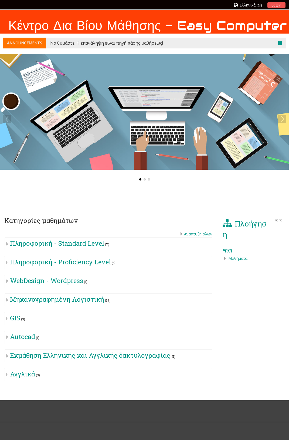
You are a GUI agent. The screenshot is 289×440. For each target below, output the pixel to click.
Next (282, 119)
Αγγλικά (22, 374)
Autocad (22, 336)
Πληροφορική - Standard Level (57, 243)
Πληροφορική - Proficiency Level (60, 262)
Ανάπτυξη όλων (198, 234)
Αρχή (227, 249)
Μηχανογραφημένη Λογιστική (57, 299)
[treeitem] (253, 250)
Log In (276, 5)
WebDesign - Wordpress (46, 280)
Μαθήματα (237, 258)
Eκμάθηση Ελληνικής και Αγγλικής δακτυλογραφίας (91, 355)
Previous (7, 119)
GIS (15, 318)
